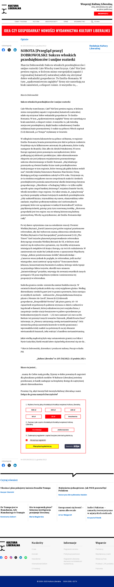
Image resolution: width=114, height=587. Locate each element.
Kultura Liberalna (16, 9)
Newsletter (36, 559)
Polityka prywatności (72, 554)
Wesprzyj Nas (101, 559)
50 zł (34, 417)
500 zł (33, 411)
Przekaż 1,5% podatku (104, 564)
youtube (5, 557)
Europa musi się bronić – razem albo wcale (71, 510)
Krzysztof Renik (94, 519)
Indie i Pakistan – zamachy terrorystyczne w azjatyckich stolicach (100, 512)
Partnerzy (99, 549)
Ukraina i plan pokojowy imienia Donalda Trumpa (26, 489)
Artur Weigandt (65, 517)
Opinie (66, 22)
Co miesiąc (37, 431)
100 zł (72, 411)
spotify (22, 557)
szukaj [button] (97, 22)
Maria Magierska (36, 519)
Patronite (99, 569)
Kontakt (35, 554)
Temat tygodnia (20, 22)
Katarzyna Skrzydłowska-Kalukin (72, 496)
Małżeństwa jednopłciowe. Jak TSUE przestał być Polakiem (83, 490)
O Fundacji (36, 569)
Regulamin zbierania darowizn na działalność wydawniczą (73, 561)
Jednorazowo (63, 431)
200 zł (53, 411)
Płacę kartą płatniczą (42, 447)
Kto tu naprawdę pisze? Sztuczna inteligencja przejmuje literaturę (41, 512)
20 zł (53, 417)
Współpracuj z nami (103, 554)
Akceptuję (38, 441)
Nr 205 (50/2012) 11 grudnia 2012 (34, 46)
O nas (34, 549)
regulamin (42, 441)
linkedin (18, 557)
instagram (9, 557)
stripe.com (73, 447)
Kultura (36, 22)
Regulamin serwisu (71, 549)
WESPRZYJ (103, 14)
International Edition (39, 564)
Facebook (3, 50)
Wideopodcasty (51, 22)
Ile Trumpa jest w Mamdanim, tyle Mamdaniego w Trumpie (13, 512)
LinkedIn (15, 50)
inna (72, 417)
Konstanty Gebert (8, 519)
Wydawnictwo (79, 22)
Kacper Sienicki (7, 494)
